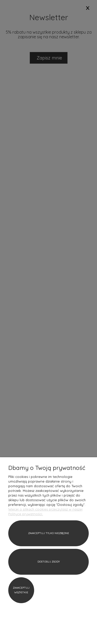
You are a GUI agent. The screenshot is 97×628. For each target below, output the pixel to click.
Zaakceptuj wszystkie (21, 590)
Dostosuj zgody (49, 561)
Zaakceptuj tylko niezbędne (48, 533)
